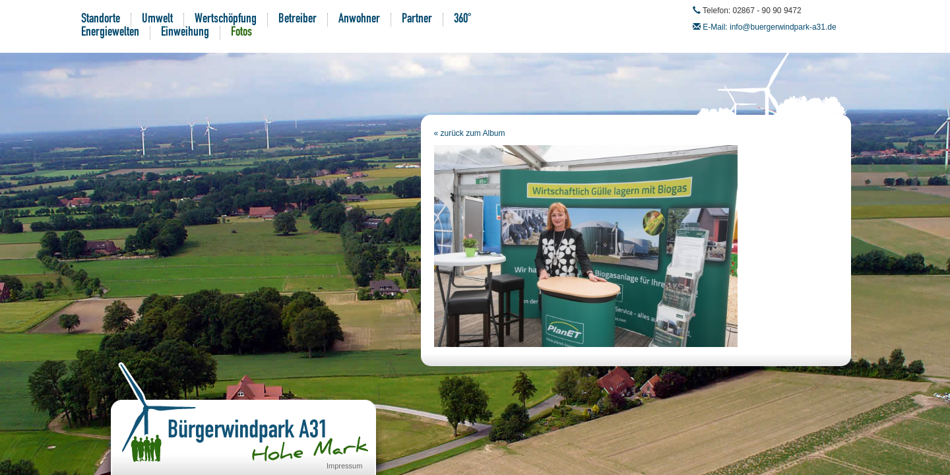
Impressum (344, 466)
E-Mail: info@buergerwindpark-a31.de (769, 27)
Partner (417, 19)
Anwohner (359, 19)
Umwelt (157, 19)
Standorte (100, 19)
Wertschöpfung (226, 19)
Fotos (241, 33)
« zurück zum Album (469, 133)
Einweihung (185, 33)
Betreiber (297, 19)
